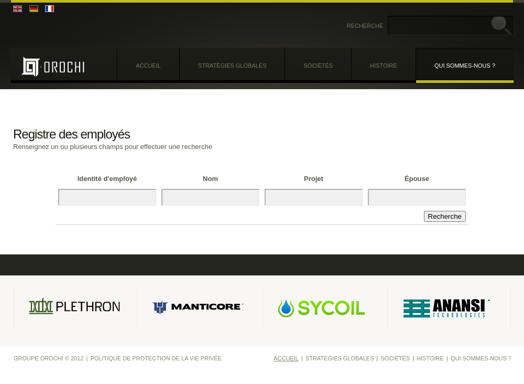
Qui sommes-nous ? (464, 65)
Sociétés (318, 65)
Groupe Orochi (54, 66)
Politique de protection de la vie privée (156, 358)
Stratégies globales (232, 65)
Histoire (383, 65)
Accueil (148, 65)
